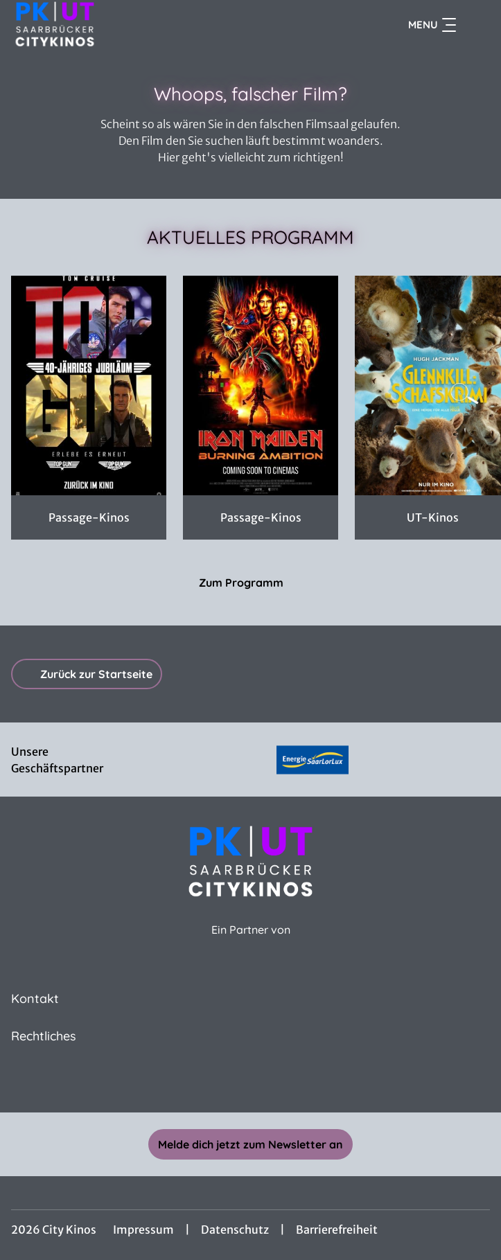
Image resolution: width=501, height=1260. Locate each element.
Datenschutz (235, 1229)
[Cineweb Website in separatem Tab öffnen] (250, 945)
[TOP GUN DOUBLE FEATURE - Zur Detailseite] (88, 385)
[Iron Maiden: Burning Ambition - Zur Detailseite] (260, 385)
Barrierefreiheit (337, 1229)
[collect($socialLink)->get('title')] (251, 1082)
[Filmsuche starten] (476, 25)
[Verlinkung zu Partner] (312, 759)
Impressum (143, 1229)
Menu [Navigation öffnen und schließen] (432, 25)
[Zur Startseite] (108, 25)
